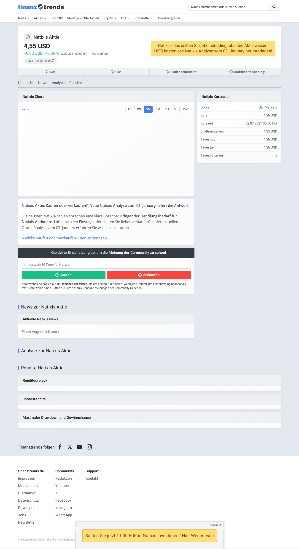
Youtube (62, 486)
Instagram (63, 508)
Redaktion (63, 479)
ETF (124, 18)
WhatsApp (63, 515)
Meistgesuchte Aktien (83, 18)
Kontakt (92, 479)
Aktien (38, 18)
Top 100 (57, 18)
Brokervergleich (168, 18)
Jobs (22, 515)
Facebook (63, 501)
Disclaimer (26, 493)
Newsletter (27, 523)
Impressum (27, 479)
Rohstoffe (142, 18)
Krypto (108, 18)
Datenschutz (28, 501)
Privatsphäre (28, 508)
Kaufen (66, 275)
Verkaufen (151, 275)
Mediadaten (28, 486)
